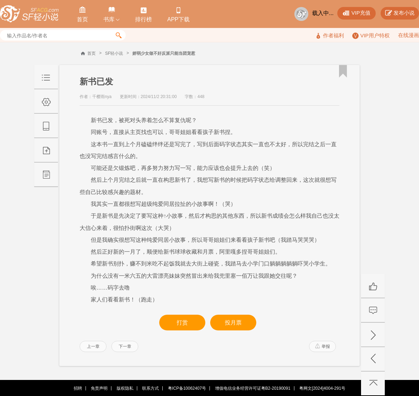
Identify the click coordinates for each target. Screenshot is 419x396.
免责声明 (99, 388)
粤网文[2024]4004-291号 (322, 388)
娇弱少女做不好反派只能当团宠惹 (163, 53)
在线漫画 (408, 35)
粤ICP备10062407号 (187, 388)
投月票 (233, 323)
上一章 (93, 346)
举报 (322, 346)
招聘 (78, 388)
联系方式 (150, 388)
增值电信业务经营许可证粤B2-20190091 (253, 388)
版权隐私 (125, 388)
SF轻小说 (114, 53)
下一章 (125, 346)
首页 (91, 53)
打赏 (182, 323)
